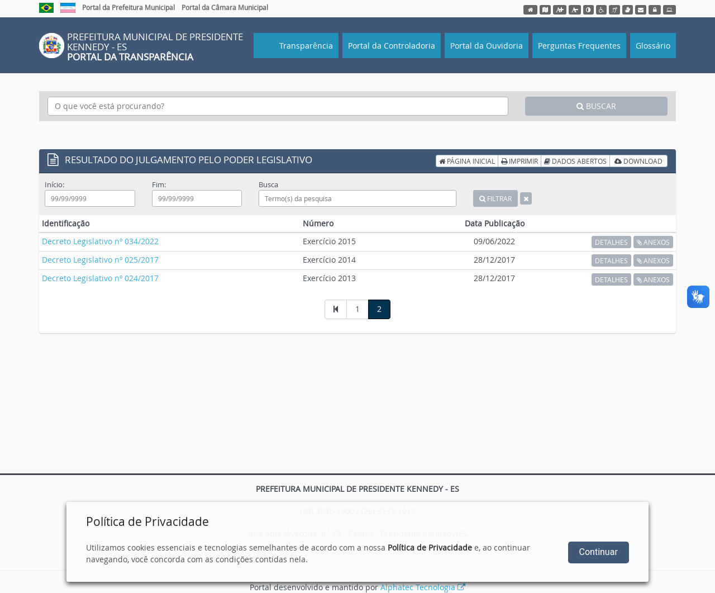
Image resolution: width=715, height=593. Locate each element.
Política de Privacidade (430, 547)
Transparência (305, 45)
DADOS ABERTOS (575, 160)
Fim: (159, 184)
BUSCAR (596, 106)
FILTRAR (495, 198)
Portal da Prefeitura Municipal (128, 7)
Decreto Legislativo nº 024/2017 (100, 278)
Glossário (653, 45)
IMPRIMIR (519, 160)
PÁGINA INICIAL (467, 160)
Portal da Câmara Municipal (225, 7)
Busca (268, 184)
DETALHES (611, 242)
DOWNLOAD (638, 160)
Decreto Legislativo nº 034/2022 (100, 241)
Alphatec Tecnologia (422, 587)
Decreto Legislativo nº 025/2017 (100, 259)
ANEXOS (653, 242)
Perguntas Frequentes (579, 45)
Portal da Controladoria (391, 45)
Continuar (598, 552)
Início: (54, 184)
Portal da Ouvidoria (486, 45)
